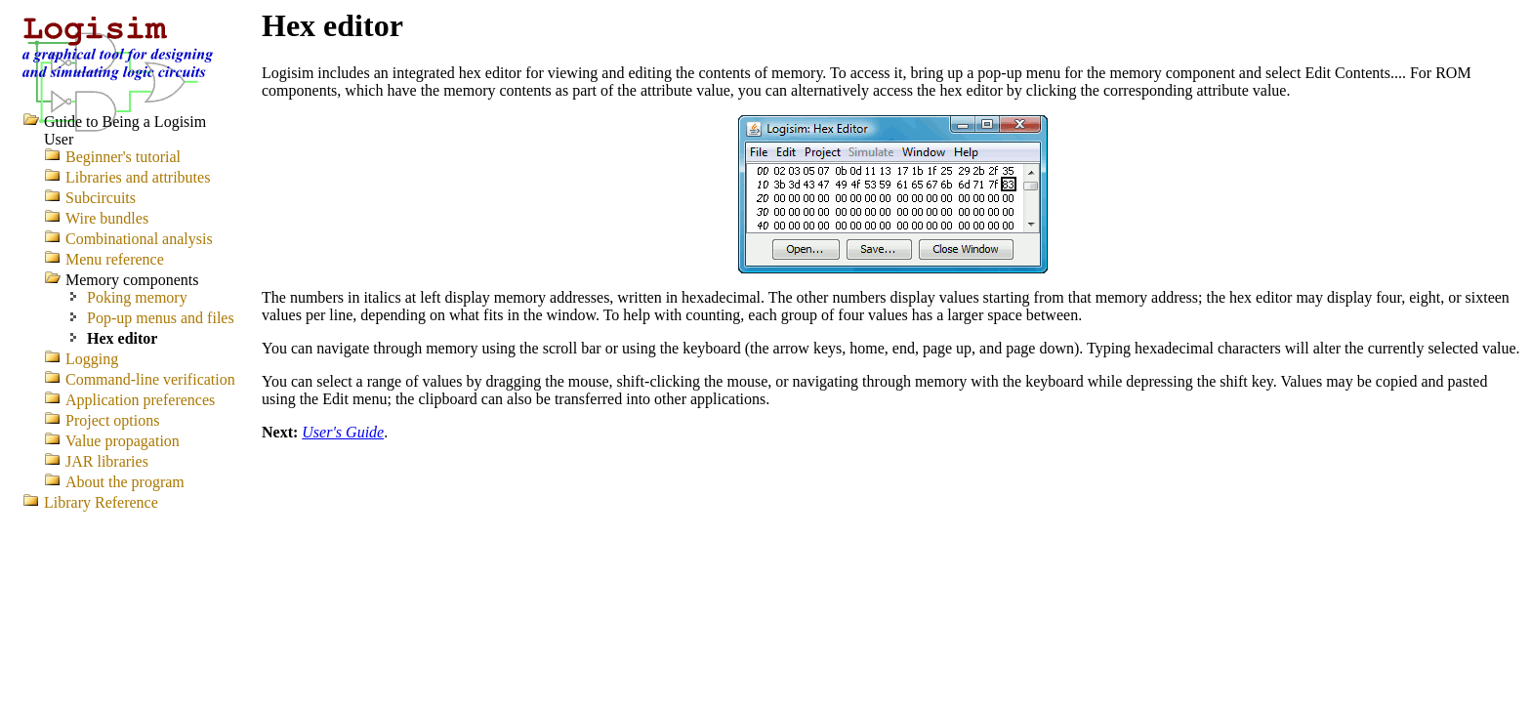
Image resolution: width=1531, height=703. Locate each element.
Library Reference (101, 502)
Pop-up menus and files (160, 318)
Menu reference (114, 259)
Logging (91, 359)
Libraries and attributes (137, 177)
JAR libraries (106, 461)
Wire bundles (106, 218)
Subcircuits (100, 197)
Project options (112, 420)
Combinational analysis (139, 238)
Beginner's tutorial (123, 156)
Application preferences (140, 400)
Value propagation (122, 441)
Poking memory (137, 297)
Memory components (131, 279)
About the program (125, 482)
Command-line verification (150, 379)
